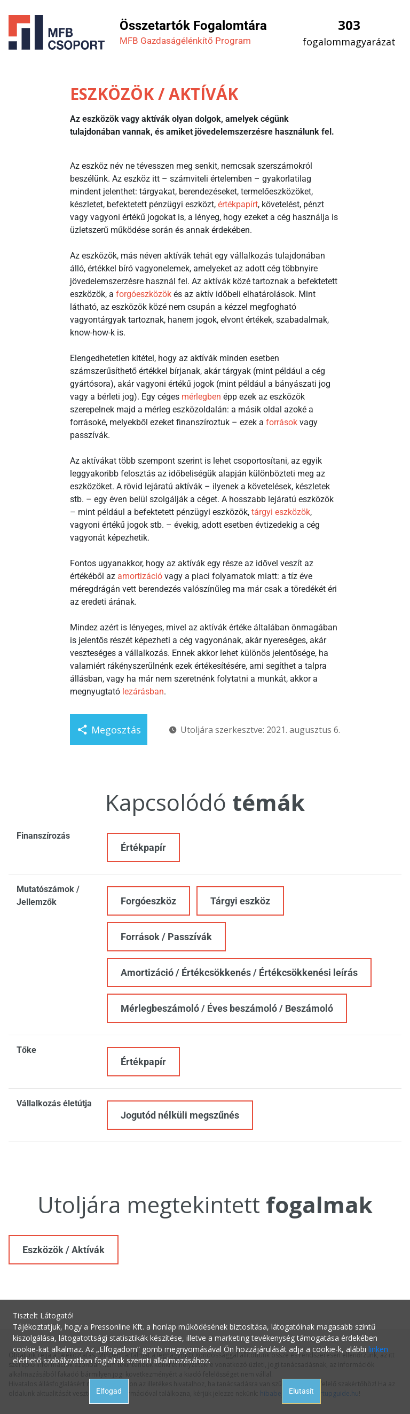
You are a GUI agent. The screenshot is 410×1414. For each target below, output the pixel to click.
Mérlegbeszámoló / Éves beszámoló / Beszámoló (227, 1008)
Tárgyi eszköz (240, 901)
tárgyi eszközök (280, 512)
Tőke (26, 1050)
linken (378, 1349)
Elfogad (109, 1391)
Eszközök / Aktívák (63, 1249)
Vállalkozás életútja (54, 1103)
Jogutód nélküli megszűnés (180, 1115)
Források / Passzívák (166, 936)
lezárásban (143, 691)
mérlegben (201, 397)
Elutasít (301, 1391)
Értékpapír (143, 847)
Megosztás (108, 730)
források (281, 422)
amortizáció (139, 576)
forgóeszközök (143, 294)
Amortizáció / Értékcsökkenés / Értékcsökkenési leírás (239, 972)
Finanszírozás (43, 836)
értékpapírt (238, 204)
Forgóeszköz (148, 901)
